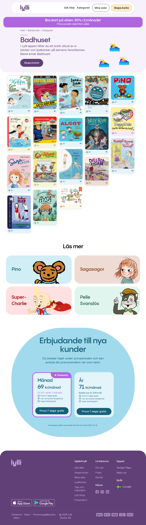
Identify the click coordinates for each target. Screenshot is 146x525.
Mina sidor (101, 7)
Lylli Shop (79, 495)
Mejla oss (122, 472)
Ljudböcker (80, 482)
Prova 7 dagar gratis (52, 410)
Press (98, 472)
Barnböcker (34, 30)
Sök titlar (69, 7)
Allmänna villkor (16, 516)
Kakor (27, 514)
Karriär (99, 477)
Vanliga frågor (124, 467)
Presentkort (80, 500)
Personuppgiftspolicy (44, 514)
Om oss (99, 467)
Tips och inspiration (80, 489)
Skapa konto (121, 7)
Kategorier (83, 7)
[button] (125, 487)
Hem (22, 30)
